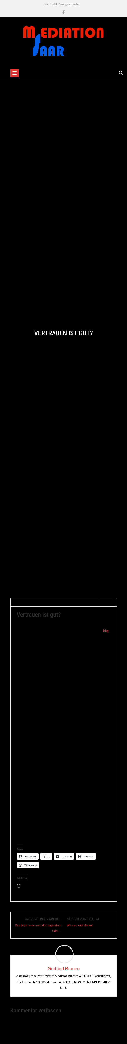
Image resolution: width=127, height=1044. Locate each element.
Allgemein (80, 604)
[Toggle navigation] (14, 73)
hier (106, 633)
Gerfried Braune (29, 604)
